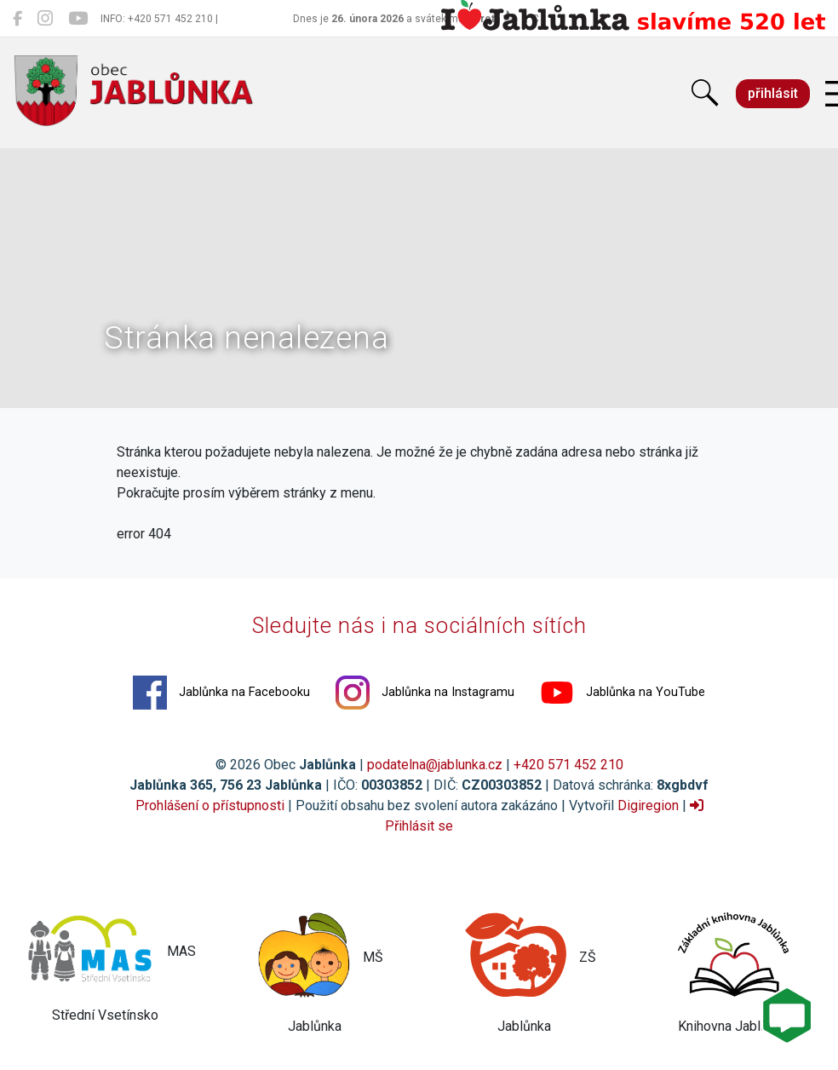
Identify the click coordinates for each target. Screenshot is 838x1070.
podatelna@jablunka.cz (434, 764)
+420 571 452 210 (568, 764)
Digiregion (648, 805)
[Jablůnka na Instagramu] (45, 19)
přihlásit (773, 93)
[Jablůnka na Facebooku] (17, 19)
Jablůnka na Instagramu (425, 693)
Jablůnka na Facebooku (221, 693)
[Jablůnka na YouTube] (78, 19)
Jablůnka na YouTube (622, 693)
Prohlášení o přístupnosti (209, 805)
